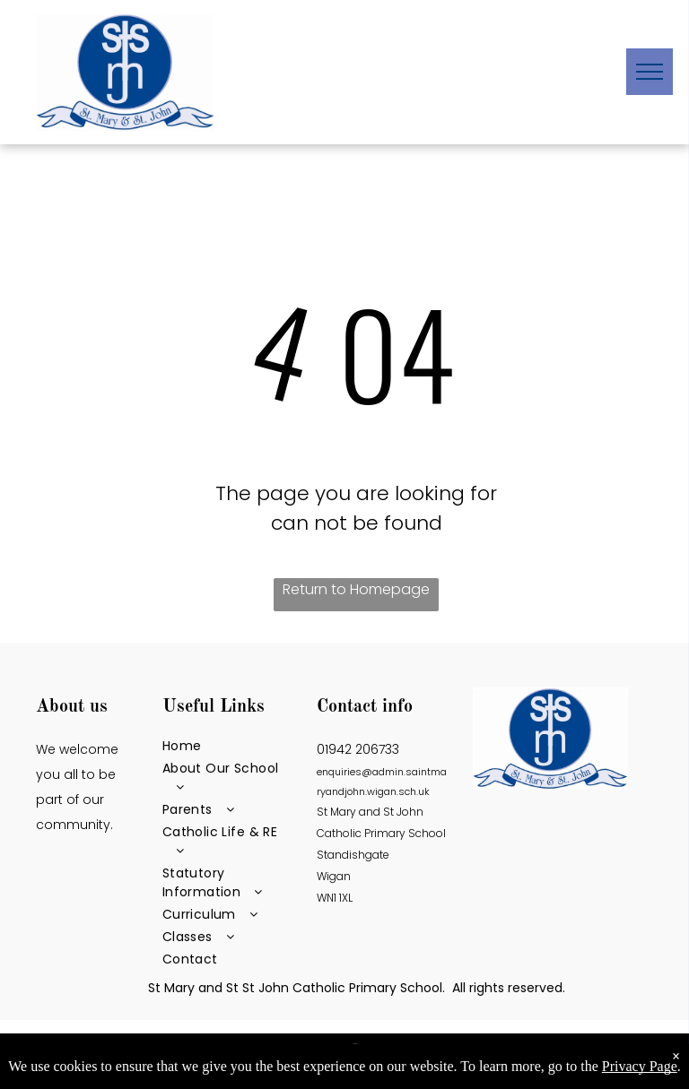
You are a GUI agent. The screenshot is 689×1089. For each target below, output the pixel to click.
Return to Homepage (356, 589)
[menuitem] (227, 746)
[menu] (649, 71)
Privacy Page (639, 1066)
